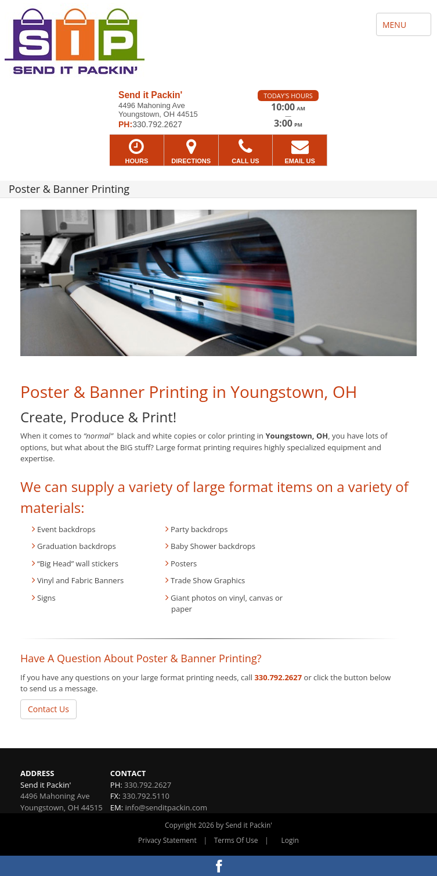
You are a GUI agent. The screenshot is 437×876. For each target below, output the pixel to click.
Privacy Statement (167, 840)
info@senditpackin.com (166, 807)
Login (290, 840)
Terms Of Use (236, 840)
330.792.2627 (278, 677)
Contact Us (48, 709)
